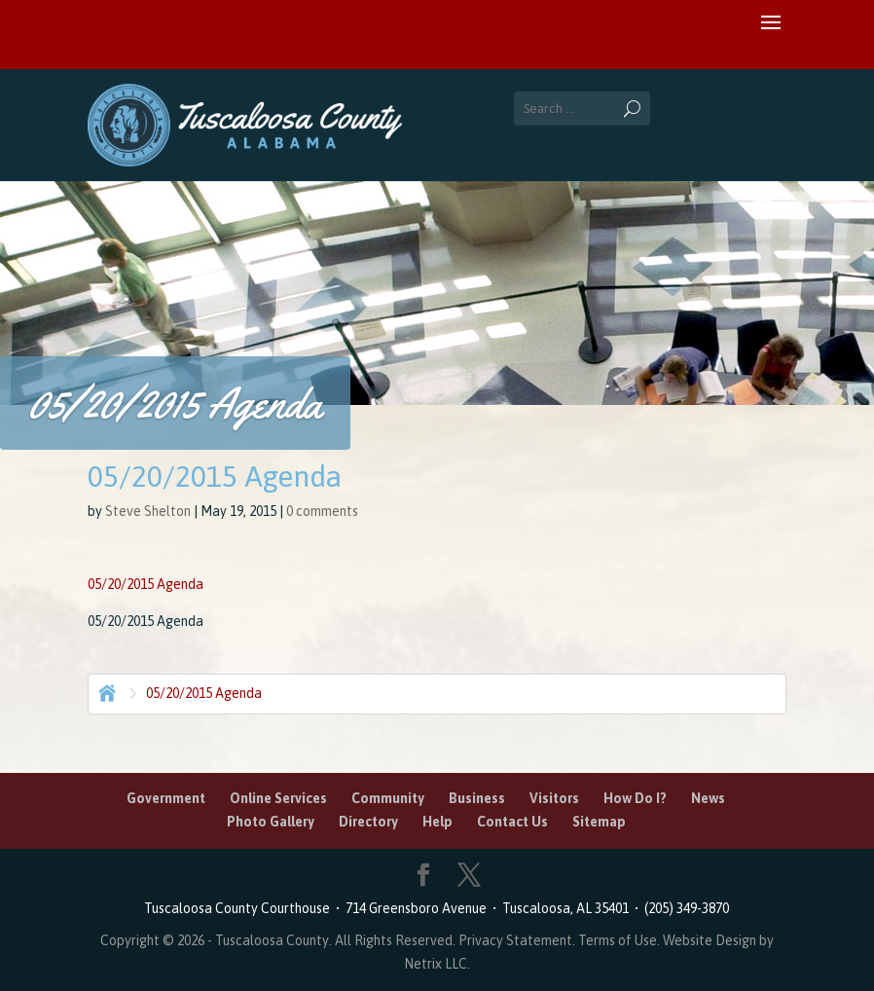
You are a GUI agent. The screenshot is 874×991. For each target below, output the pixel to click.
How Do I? (635, 798)
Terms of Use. (620, 940)
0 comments (322, 511)
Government (166, 798)
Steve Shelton (148, 511)
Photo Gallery (270, 821)
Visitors (554, 798)
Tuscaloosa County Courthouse (240, 908)
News (708, 798)
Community (387, 798)
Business (477, 798)
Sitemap (599, 821)
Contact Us (512, 821)
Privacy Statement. (516, 940)
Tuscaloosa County (272, 940)
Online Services (278, 798)
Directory (368, 821)
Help (437, 821)
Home (105, 691)
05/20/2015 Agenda (145, 584)
